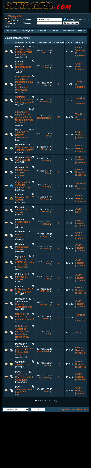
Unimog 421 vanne (21, 235)
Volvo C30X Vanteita (23, 158)
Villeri (17, 394)
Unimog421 (20, 239)
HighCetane (20, 190)
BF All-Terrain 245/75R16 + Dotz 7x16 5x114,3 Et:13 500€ (24, 261)
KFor (17, 177)
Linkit (78, 332)
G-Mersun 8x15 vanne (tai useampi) (22, 171)
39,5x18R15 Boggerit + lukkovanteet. (22, 135)
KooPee (45, 160)
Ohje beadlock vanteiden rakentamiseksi (23, 185)
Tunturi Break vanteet (22, 211)
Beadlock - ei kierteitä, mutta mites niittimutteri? (24, 316)
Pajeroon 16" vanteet (22, 248)
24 (59, 117)
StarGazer (44, 199)
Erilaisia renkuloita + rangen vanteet (24, 148)
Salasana (27, 23)
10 (59, 364)
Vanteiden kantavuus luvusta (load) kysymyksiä (24, 100)
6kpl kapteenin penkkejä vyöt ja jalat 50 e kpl (23, 52)
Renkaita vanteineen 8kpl (23, 305)
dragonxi (19, 92)
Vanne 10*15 (22, 364)
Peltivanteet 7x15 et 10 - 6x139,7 (24, 290)
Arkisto (79, 409)
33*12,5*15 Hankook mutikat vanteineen (24, 377)
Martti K (45, 52)
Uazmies (19, 152)
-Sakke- (45, 318)
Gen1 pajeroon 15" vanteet (22, 277)
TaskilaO (19, 72)
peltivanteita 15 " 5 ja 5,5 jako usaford (24, 352)
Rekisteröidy (12, 31)
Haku (81, 31)
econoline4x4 (21, 57)
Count (17, 282)
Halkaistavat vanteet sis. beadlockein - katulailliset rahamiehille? (22, 331)
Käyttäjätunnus (29, 19)
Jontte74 (45, 187)
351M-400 (19, 294)
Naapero (19, 215)
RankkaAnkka (21, 382)
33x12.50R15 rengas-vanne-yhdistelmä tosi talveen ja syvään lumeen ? (24, 117)
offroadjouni (44, 101)
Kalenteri (54, 31)
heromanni (19, 252)
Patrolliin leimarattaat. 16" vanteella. (23, 67)
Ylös (86, 409)
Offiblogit (27, 31)
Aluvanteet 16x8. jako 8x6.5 (24, 390)
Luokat (13, 18)
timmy (46, 365)
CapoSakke (20, 162)
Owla (17, 269)
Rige (17, 140)
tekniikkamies (43, 118)
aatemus (19, 227)
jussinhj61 (19, 309)
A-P (16, 321)
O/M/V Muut (78, 210)
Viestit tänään (68, 31)
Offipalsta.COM (15, 16)
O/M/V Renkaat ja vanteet (80, 66)
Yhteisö (41, 31)
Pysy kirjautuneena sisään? (77, 20)
